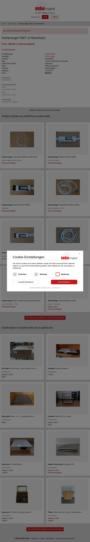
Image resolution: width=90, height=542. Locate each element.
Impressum (56, 288)
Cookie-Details (34, 288)
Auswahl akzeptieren (26, 282)
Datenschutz (46, 288)
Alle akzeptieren (64, 282)
